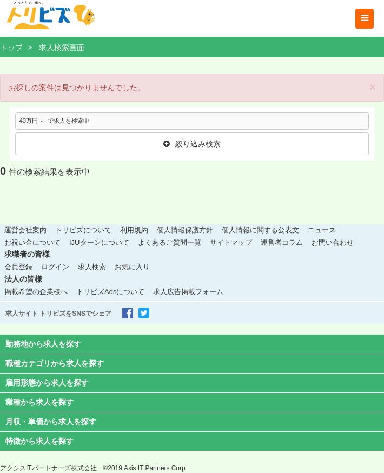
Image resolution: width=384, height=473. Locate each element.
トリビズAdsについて (110, 292)
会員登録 (18, 267)
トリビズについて (83, 230)
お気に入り (132, 267)
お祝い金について (32, 242)
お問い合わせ (333, 242)
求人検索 (92, 267)
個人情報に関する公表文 (260, 230)
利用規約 (134, 230)
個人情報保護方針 (185, 230)
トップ (11, 47)
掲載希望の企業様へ (36, 292)
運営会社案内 (25, 230)
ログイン (55, 267)
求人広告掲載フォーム (188, 292)
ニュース (322, 230)
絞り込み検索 (192, 143)
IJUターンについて (99, 242)
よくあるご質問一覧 (169, 242)
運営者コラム (282, 242)
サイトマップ (231, 242)
